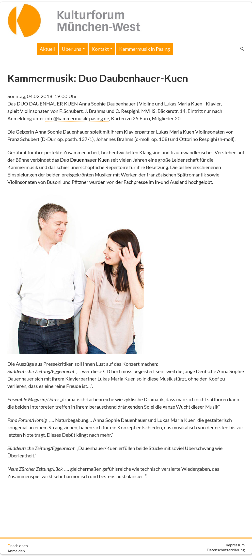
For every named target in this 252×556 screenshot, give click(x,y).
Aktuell (47, 49)
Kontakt (100, 49)
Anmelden (16, 550)
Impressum (235, 544)
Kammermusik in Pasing (144, 49)
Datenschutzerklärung (226, 549)
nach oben (19, 545)
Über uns (71, 49)
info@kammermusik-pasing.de (77, 118)
